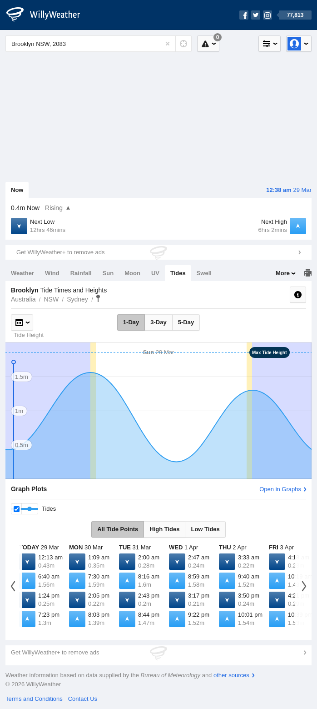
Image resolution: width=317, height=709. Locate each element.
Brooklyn (98, 298)
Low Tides (205, 529)
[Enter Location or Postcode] (98, 43)
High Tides (164, 529)
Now (17, 189)
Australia (23, 299)
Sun (108, 273)
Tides (178, 273)
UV (155, 273)
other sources (231, 675)
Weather (22, 273)
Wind (52, 273)
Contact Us (82, 698)
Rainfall (81, 273)
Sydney (77, 299)
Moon (132, 273)
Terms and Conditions (34, 698)
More (283, 273)
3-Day (158, 322)
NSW (51, 299)
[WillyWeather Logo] (48, 15)
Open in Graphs (280, 489)
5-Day (186, 322)
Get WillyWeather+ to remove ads (60, 252)
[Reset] (167, 43)
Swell (204, 273)
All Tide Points (117, 529)
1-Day (131, 322)
